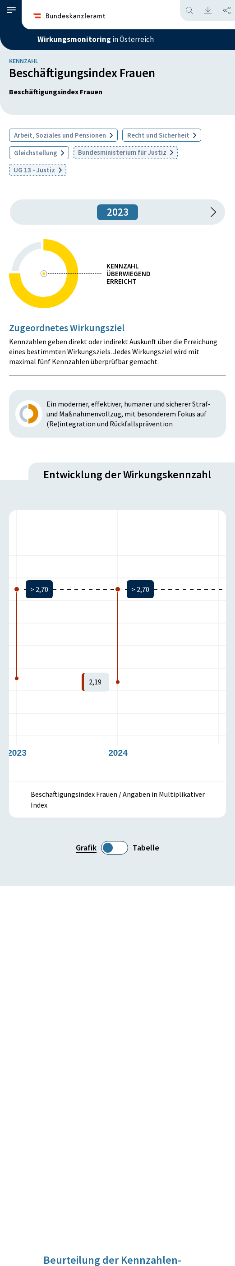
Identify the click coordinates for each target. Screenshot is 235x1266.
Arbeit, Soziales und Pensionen (63, 135)
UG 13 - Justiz (38, 170)
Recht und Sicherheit (161, 135)
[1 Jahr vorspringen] (210, 212)
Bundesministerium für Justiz (125, 152)
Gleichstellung (39, 152)
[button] (11, 10)
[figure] (117, 645)
